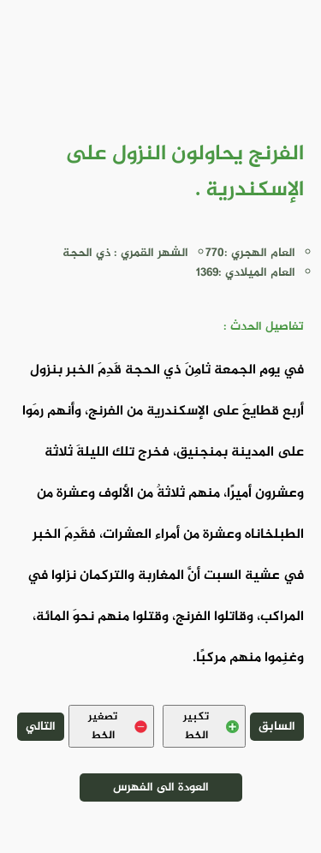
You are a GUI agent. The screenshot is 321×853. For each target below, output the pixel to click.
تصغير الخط (117, 726)
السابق (277, 727)
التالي (41, 727)
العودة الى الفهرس (161, 787)
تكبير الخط (211, 726)
